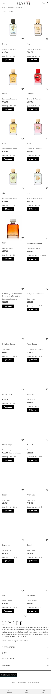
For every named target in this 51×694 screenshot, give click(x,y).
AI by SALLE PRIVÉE (35, 294)
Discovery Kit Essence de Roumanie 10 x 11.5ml (12, 295)
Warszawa (31, 394)
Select (12, 11)
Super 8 (30, 445)
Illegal (29, 545)
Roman (5, 44)
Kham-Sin (31, 495)
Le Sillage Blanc (8, 394)
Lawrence (6, 545)
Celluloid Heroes (8, 344)
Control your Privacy (8, 675)
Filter (4, 11)
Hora (4, 143)
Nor (28, 193)
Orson (4, 595)
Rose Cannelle (33, 344)
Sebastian (31, 595)
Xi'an (4, 243)
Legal (4, 495)
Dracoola (30, 94)
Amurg (4, 94)
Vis (3, 193)
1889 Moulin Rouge (34, 243)
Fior (28, 44)
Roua (29, 143)
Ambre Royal (7, 445)
